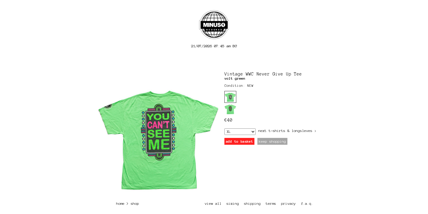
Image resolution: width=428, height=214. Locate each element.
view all (213, 203)
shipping (252, 203)
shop (135, 203)
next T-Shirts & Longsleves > (287, 131)
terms (271, 203)
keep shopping (272, 141)
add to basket (239, 141)
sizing (232, 203)
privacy (288, 203)
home (120, 203)
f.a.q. (307, 203)
